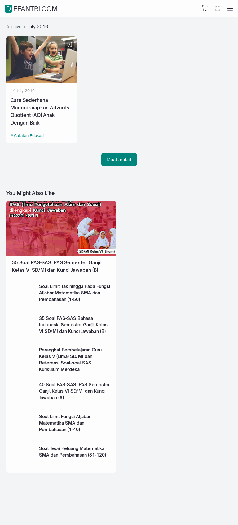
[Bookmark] (70, 45)
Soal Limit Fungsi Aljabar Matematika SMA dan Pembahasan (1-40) (64, 423)
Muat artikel (119, 159)
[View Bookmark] (205, 8)
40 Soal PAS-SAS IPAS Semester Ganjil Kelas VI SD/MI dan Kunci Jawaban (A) (74, 391)
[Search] (217, 8)
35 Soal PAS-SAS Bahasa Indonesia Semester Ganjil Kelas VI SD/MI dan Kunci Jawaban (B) (73, 324)
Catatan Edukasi (29, 135)
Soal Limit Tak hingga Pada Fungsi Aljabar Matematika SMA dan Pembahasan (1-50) (74, 293)
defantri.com (32, 9)
